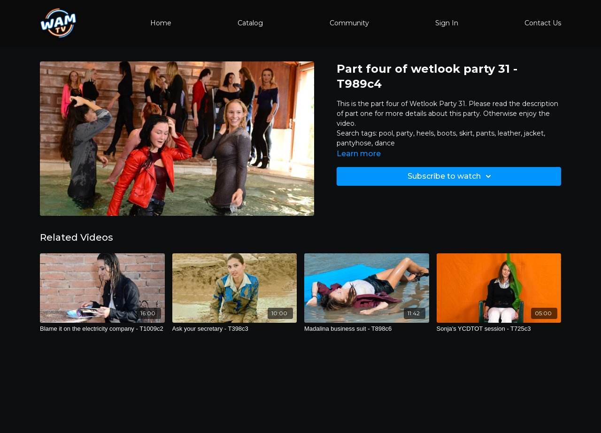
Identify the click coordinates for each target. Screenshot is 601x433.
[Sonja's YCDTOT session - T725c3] (499, 329)
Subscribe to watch (451, 176)
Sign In (446, 23)
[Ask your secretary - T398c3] (234, 329)
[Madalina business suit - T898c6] (366, 329)
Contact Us (542, 23)
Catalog (250, 23)
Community (349, 23)
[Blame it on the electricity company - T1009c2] (102, 329)
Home (160, 23)
